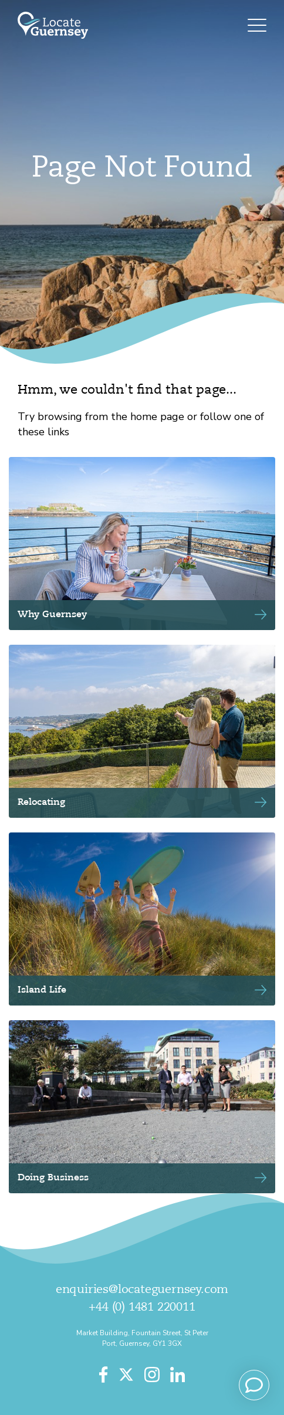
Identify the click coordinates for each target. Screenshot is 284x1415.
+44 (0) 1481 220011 (142, 1308)
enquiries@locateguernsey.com (142, 1290)
